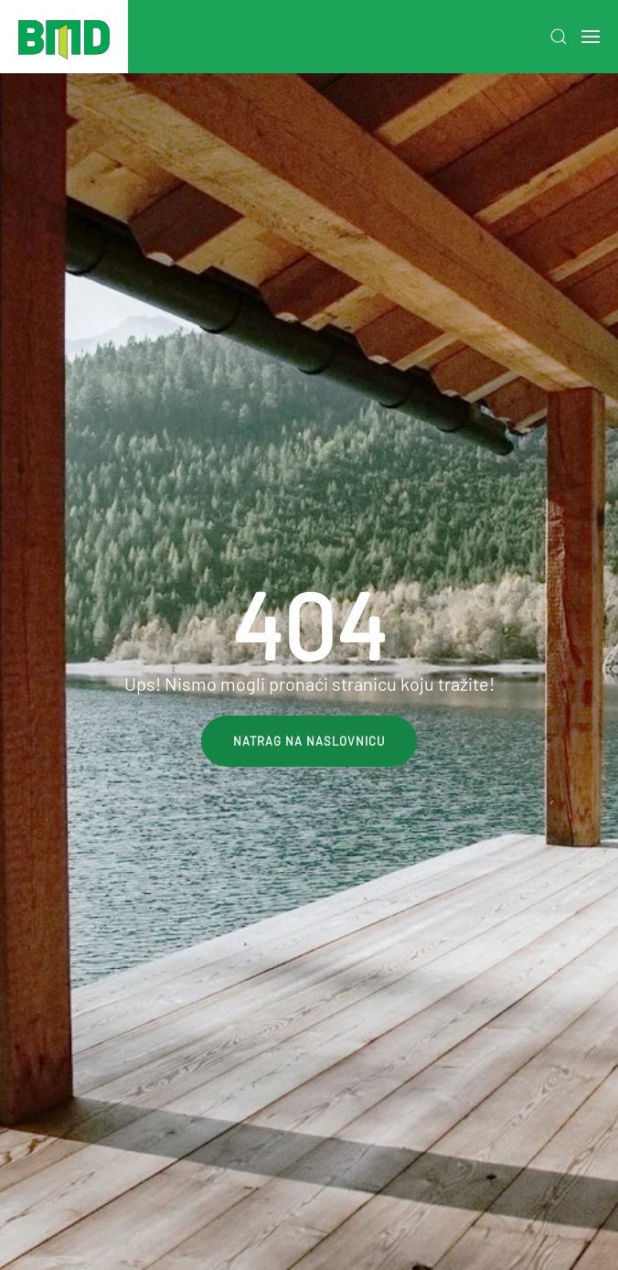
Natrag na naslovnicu (309, 741)
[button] (558, 36)
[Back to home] (64, 36)
